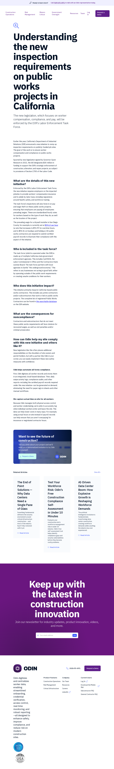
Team (82, 13)
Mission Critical (42, 13)
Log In (88, 13)
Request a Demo (101, 13)
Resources (74, 13)
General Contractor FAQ (89, 694)
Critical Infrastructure (51, 688)
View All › (97, 472)
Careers (65, 688)
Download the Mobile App (88, 686)
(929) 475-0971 (59, 3)
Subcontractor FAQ (87, 691)
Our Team (65, 681)
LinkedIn (65, 692)
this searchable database (46, 301)
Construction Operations (10, 13)
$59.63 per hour (51, 225)
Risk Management (30, 13)
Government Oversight (57, 13)
